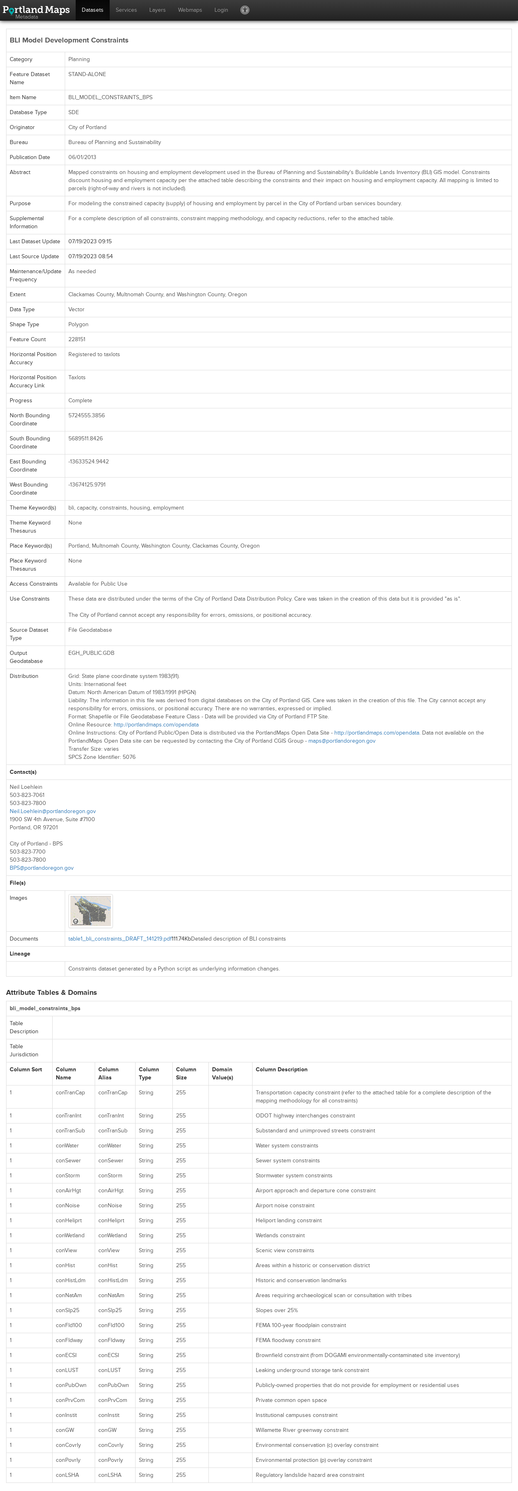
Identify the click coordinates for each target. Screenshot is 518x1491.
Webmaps (190, 9)
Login (221, 9)
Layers (157, 9)
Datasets (93, 9)
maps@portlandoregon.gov (342, 740)
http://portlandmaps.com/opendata (156, 724)
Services (126, 9)
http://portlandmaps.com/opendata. (377, 732)
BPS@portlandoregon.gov (42, 867)
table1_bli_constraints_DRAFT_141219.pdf (120, 938)
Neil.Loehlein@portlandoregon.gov (53, 811)
